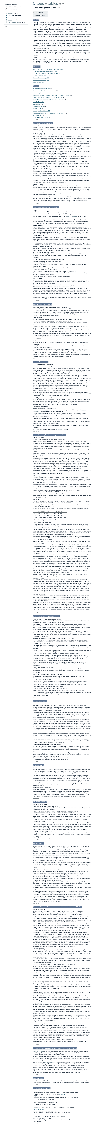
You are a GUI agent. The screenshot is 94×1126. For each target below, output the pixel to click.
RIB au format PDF (39, 1109)
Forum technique (13, 9)
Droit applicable (37, 115)
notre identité (59, 429)
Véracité (10, 20)
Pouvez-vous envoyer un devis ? (41, 76)
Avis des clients (37, 108)
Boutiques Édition (76, 22)
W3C (6, 26)
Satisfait (10, 18)
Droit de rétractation (38, 102)
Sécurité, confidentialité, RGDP (41, 111)
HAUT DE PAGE (36, 119)
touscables (50, 3)
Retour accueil (39, 12)
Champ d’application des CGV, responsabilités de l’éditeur (49, 113)
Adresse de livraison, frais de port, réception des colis (47, 97)
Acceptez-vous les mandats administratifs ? (45, 71)
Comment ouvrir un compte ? (41, 80)
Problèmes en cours (13, 22)
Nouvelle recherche (40, 15)
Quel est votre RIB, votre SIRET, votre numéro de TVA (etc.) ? (49, 69)
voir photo (62, 1094)
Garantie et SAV (37, 104)
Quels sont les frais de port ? (41, 78)
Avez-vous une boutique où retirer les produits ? (46, 73)
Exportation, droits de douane (41, 93)
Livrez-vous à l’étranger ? (39, 82)
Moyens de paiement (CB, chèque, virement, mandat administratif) (51, 95)
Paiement (10, 13)
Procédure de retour (38, 106)
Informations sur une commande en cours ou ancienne (48, 100)
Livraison (10, 15)
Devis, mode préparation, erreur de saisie (44, 91)
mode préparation (72, 216)
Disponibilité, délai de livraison (41, 88)
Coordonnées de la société (40, 117)
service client (67, 287)
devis (46, 410)
